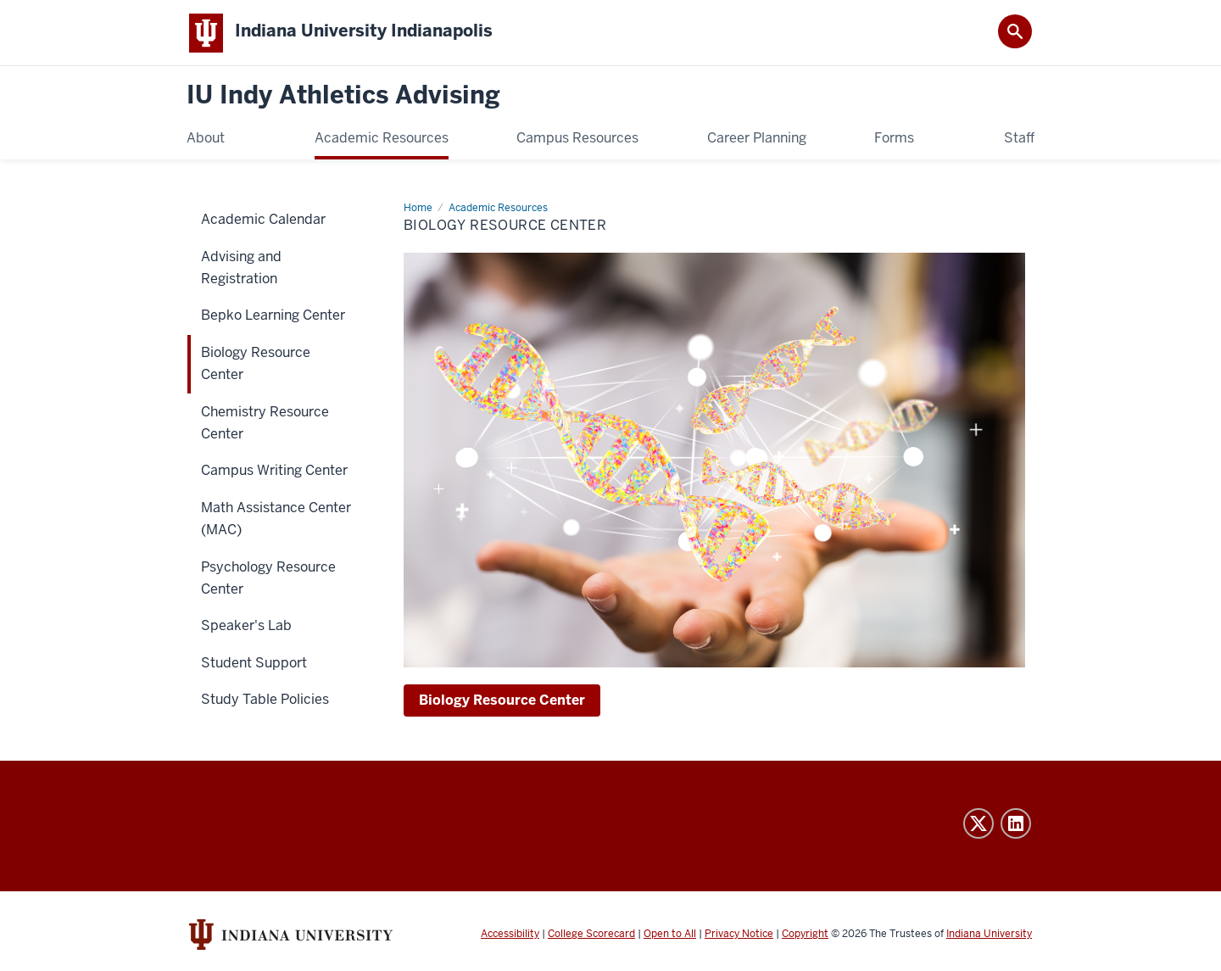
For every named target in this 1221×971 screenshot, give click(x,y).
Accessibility (510, 935)
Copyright (805, 935)
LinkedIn (1016, 825)
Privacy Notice (739, 935)
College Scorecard (591, 935)
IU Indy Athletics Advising (343, 97)
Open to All (670, 935)
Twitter (978, 825)
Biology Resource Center (502, 701)
